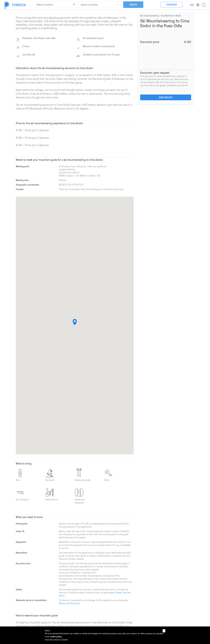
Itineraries (171, 4)
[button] (164, 630)
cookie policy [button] (56, 637)
